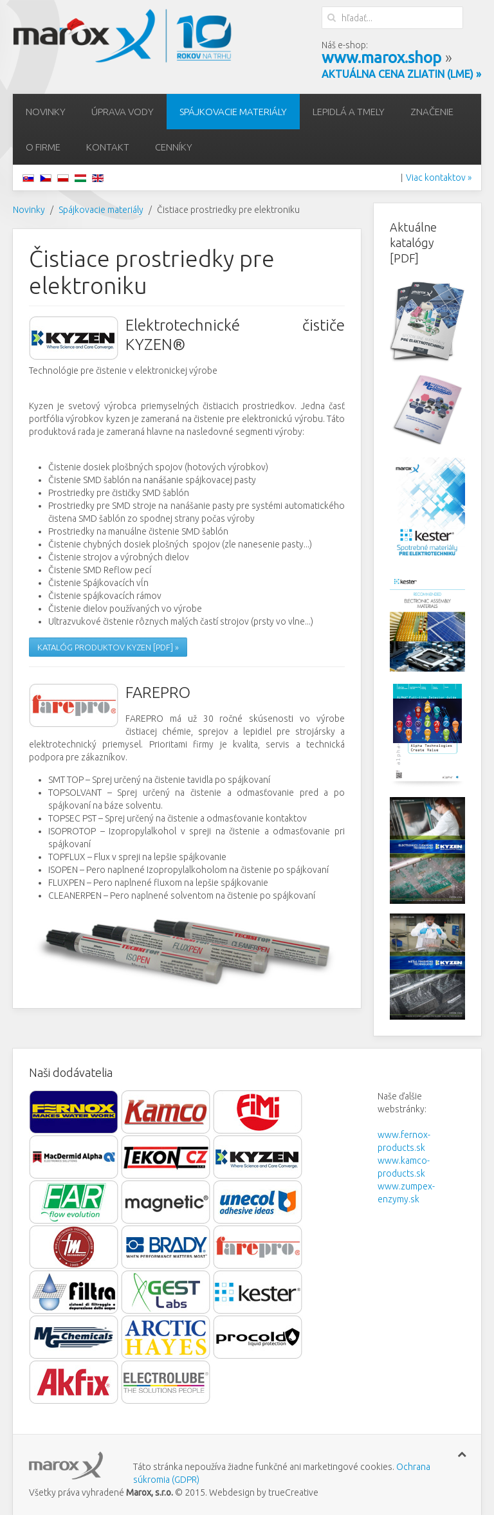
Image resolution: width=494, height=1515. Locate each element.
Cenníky (173, 147)
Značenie (431, 111)
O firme (43, 147)
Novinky (46, 111)
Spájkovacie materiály (233, 111)
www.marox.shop (381, 57)
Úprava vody (122, 111)
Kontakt (107, 147)
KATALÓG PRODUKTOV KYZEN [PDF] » (108, 647)
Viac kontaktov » (438, 177)
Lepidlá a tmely (349, 111)
